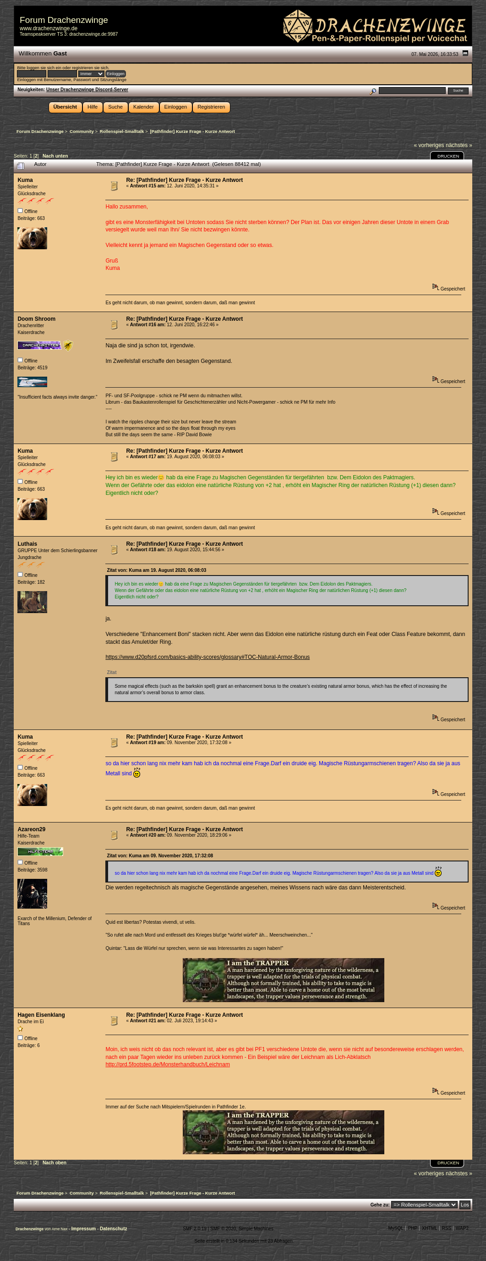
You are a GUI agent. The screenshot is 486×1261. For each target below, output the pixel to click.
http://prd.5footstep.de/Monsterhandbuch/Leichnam (167, 1064)
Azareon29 (31, 829)
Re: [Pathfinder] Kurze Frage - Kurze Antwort (184, 180)
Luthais (27, 544)
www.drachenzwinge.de (48, 28)
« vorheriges (429, 145)
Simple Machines (256, 1228)
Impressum (84, 1228)
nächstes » (459, 145)
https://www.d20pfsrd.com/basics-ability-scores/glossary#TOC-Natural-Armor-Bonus (207, 657)
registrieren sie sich (90, 68)
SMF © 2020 (223, 1228)
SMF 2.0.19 (195, 1228)
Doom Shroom (36, 319)
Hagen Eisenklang (41, 1015)
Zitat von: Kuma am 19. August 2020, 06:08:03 (156, 570)
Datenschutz (113, 1228)
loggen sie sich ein (44, 68)
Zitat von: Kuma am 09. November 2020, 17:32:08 (160, 855)
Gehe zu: (380, 1204)
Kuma (25, 180)
